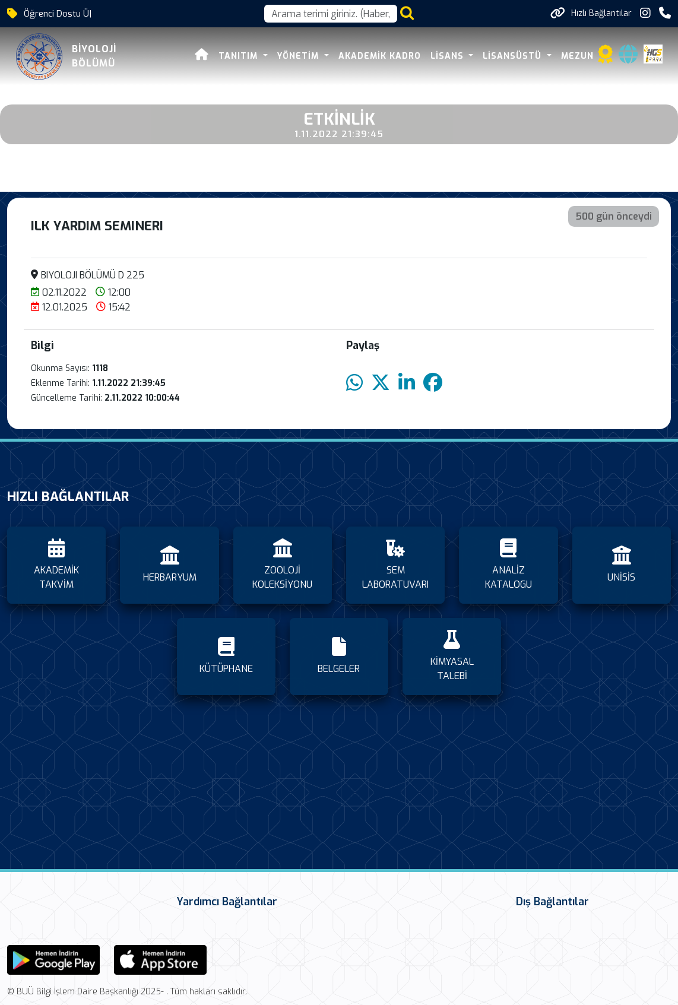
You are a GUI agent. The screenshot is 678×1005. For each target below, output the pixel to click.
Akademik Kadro (381, 56)
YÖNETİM (300, 56)
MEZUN (578, 56)
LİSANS (450, 56)
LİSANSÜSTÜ (515, 56)
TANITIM (241, 56)
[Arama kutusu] (330, 14)
